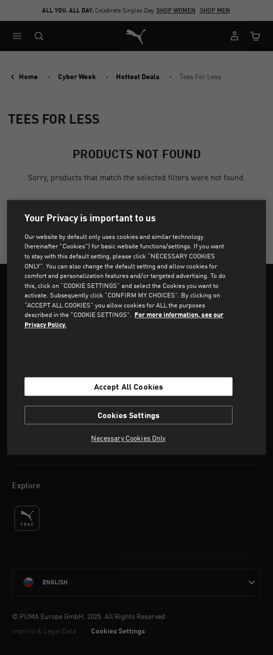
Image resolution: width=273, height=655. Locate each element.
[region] (136, 327)
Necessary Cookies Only (128, 439)
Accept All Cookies (129, 386)
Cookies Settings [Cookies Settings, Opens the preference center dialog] (129, 415)
